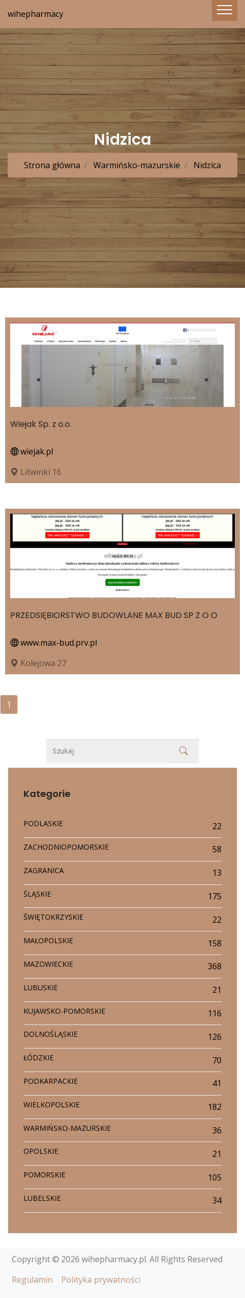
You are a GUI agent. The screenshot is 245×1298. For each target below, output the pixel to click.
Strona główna (52, 165)
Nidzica (206, 165)
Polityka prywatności (100, 1279)
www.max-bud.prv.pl (53, 642)
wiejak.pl (31, 451)
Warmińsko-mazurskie (135, 165)
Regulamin (32, 1279)
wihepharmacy (35, 13)
